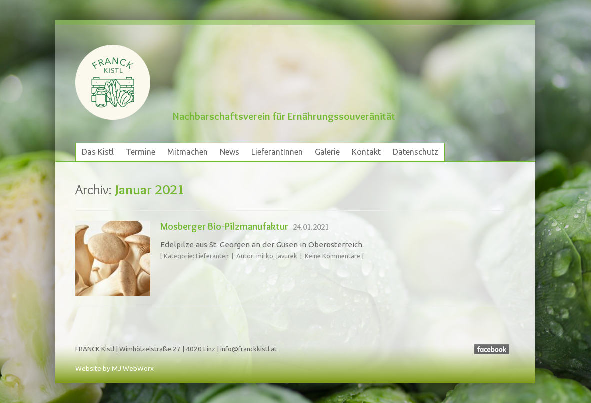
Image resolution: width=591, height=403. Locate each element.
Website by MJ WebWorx (115, 368)
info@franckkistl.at (248, 349)
